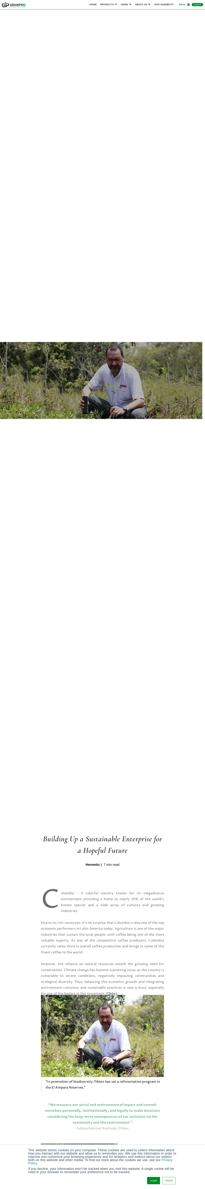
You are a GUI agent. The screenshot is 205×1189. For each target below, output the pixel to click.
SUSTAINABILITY (164, 4)
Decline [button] (169, 1180)
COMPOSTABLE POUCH (60, 4)
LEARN (126, 4)
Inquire (197, 4)
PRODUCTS (108, 4)
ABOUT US (143, 4)
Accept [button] (153, 1180)
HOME (93, 4)
